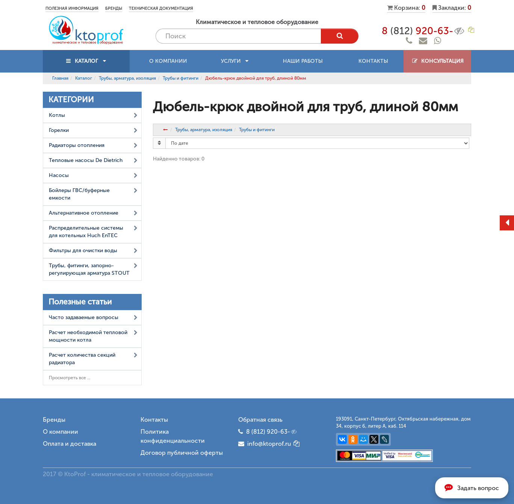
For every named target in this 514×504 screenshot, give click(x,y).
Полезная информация (71, 8)
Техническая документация (161, 8)
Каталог (83, 78)
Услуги (234, 61)
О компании (168, 61)
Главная (60, 78)
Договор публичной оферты (182, 452)
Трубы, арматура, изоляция (127, 78)
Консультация (437, 61)
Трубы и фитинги (180, 78)
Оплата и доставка (69, 443)
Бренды (113, 8)
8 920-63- (424, 31)
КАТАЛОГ (86, 61)
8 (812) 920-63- (272, 431)
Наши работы (303, 61)
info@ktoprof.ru (264, 443)
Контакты (373, 61)
